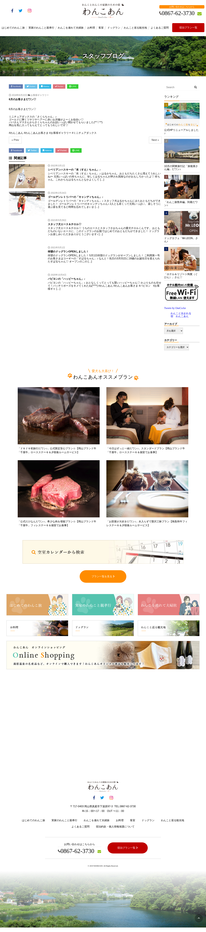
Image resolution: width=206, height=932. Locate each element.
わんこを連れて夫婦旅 (71, 27)
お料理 (91, 27)
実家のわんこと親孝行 (41, 27)
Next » (155, 140)
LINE (72, 86)
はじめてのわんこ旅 (13, 27)
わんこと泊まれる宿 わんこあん (181, 315)
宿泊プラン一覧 (188, 27)
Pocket (59, 86)
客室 (101, 27)
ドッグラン (113, 27)
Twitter (31, 86)
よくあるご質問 (160, 27)
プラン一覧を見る (103, 581)
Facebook (16, 86)
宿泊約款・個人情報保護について (115, 831)
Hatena (45, 86)
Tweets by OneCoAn (175, 308)
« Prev (15, 140)
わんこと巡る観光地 (135, 27)
